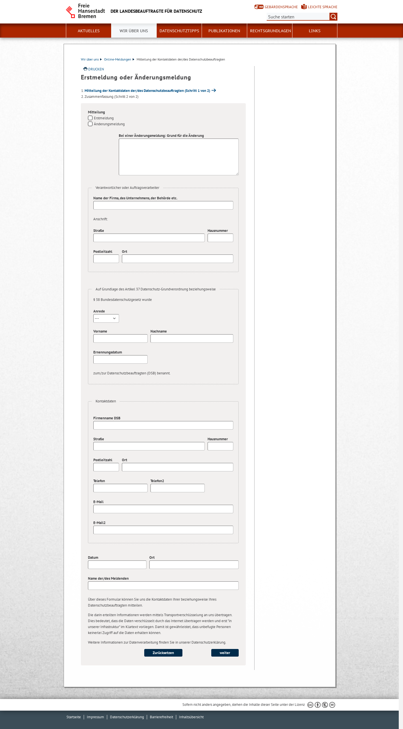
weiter (225, 652)
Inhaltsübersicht (191, 717)
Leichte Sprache (322, 7)
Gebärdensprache (281, 7)
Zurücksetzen (163, 652)
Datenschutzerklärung (127, 717)
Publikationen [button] (224, 30)
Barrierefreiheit (161, 717)
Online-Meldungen (119, 59)
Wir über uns (91, 59)
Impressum (95, 717)
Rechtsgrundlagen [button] (270, 30)
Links (314, 30)
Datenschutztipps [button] (179, 30)
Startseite (73, 717)
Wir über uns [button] (134, 30)
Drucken (96, 69)
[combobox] (106, 318)
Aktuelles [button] (89, 30)
